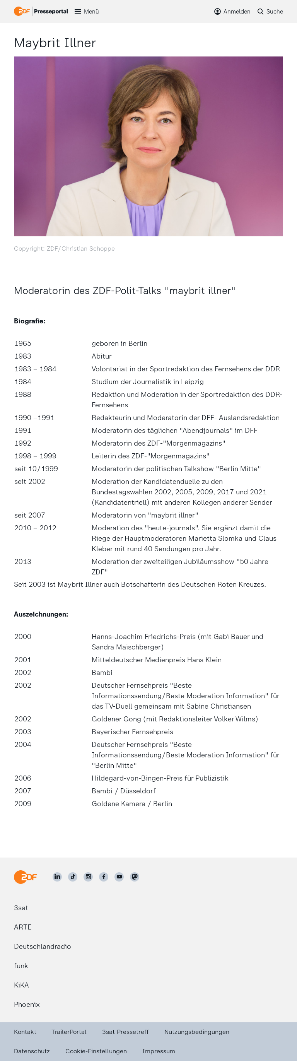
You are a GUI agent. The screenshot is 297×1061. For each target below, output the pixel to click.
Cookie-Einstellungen (96, 1051)
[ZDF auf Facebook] (103, 877)
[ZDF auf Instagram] (88, 877)
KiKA (21, 985)
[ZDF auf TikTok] (72, 877)
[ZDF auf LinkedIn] (57, 877)
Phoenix (27, 1004)
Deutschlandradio (42, 946)
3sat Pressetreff (125, 1031)
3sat (21, 908)
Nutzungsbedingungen (196, 1031)
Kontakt (25, 1031)
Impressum (158, 1051)
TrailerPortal (69, 1031)
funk (21, 966)
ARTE (22, 927)
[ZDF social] (134, 877)
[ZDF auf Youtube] (119, 877)
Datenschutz (32, 1051)
